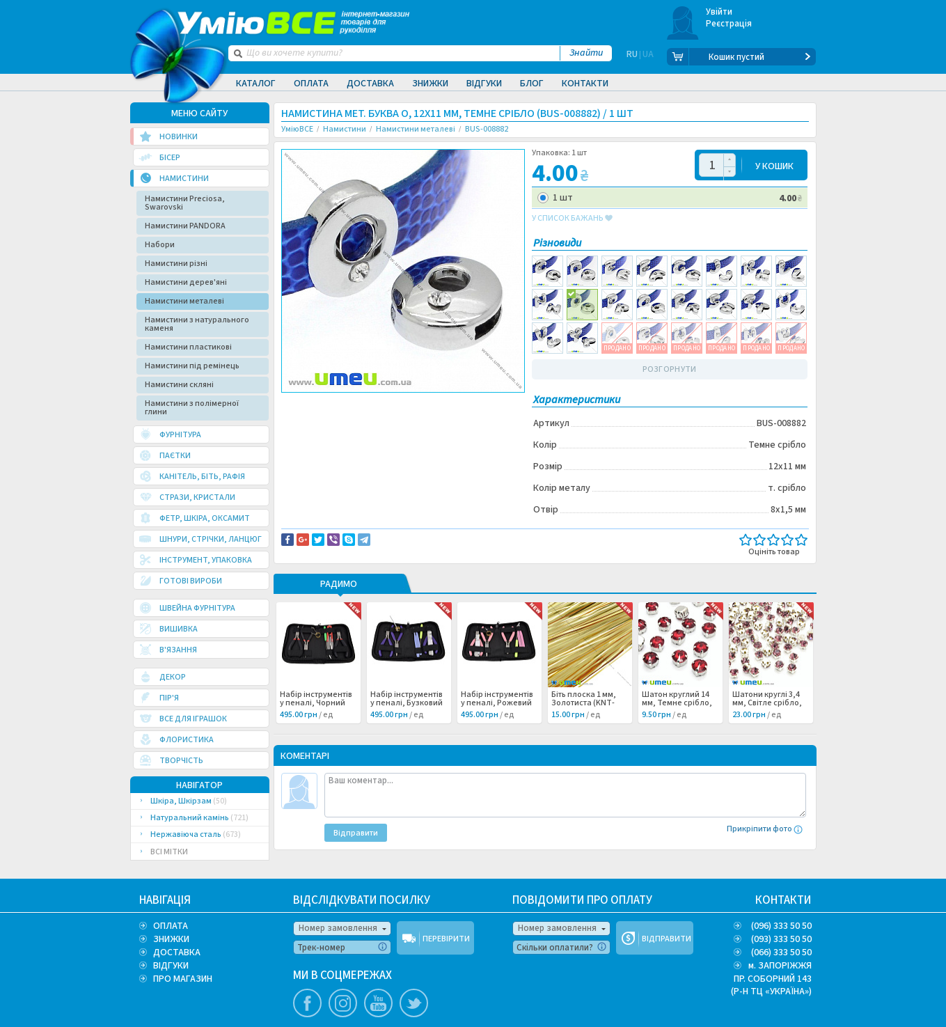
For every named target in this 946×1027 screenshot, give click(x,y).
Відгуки (484, 84)
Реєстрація (729, 24)
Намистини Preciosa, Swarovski (185, 203)
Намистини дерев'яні (186, 282)
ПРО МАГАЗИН (182, 979)
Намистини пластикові (188, 347)
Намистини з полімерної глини (192, 408)
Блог (532, 84)
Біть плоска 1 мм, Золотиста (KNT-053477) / (588, 703)
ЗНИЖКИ (171, 939)
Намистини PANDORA (185, 226)
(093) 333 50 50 (781, 939)
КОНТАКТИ (783, 900)
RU (632, 57)
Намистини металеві (184, 301)
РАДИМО (338, 585)
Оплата (311, 84)
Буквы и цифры (321, 419)
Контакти (585, 84)
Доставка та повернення (340, 404)
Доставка (370, 84)
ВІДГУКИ (171, 965)
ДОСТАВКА (176, 952)
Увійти (719, 12)
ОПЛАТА (170, 926)
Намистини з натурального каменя (197, 324)
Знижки (430, 84)
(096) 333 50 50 (781, 926)
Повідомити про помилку (453, 404)
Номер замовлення (338, 928)
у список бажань (572, 218)
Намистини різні (176, 263)
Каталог (256, 84)
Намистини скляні (179, 385)
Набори (160, 245)
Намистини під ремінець (192, 366)
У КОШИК (774, 165)
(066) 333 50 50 (781, 952)
